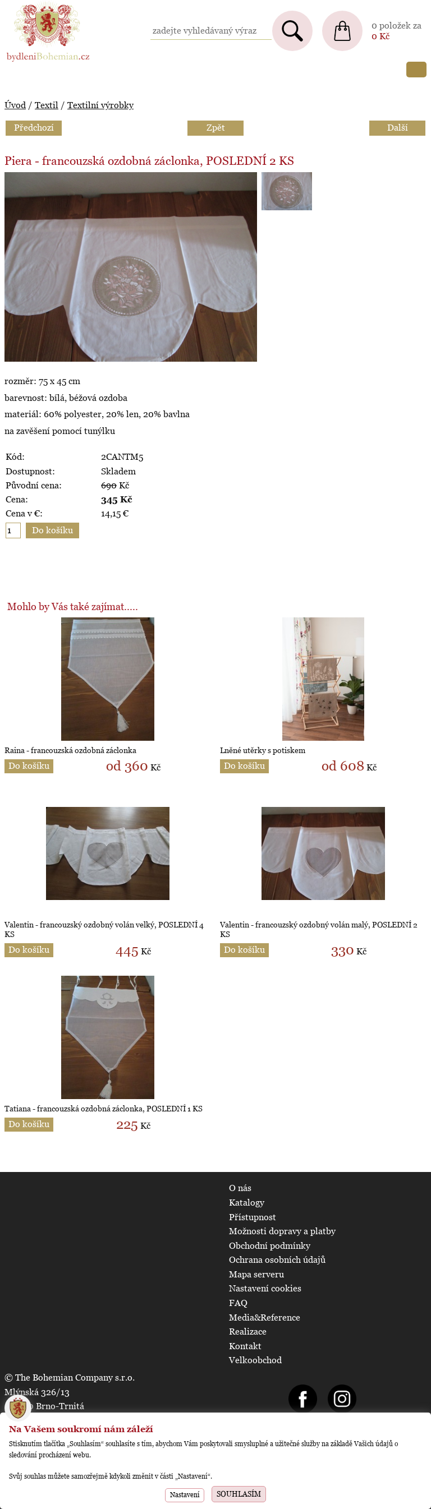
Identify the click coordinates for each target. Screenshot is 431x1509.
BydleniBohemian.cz (46, 5)
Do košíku (28, 765)
